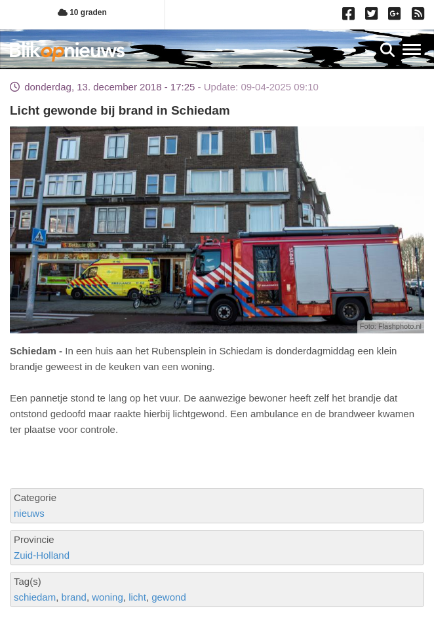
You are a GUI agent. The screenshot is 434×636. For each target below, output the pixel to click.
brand (74, 597)
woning (107, 597)
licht (137, 597)
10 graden (82, 12)
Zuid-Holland (41, 555)
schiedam (35, 597)
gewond (168, 597)
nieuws (29, 513)
